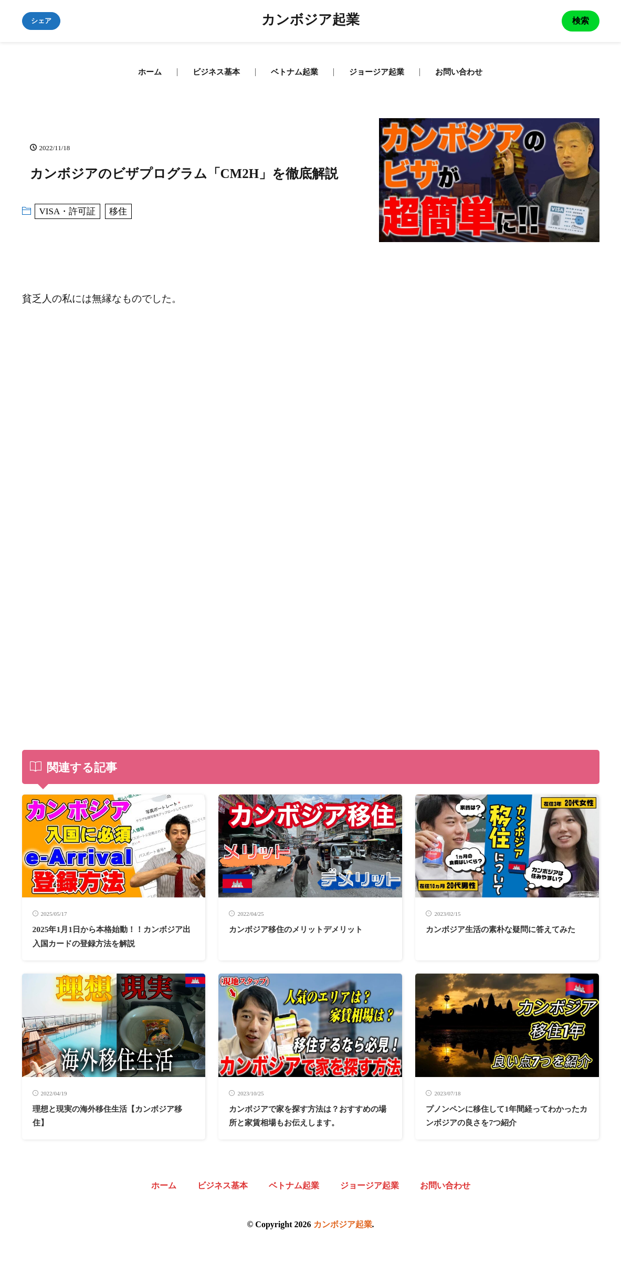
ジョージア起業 (376, 72)
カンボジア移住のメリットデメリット (309, 929)
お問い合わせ (458, 72)
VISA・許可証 (67, 211)
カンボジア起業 (310, 21)
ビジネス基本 (216, 72)
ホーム (150, 72)
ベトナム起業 (294, 72)
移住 (118, 211)
